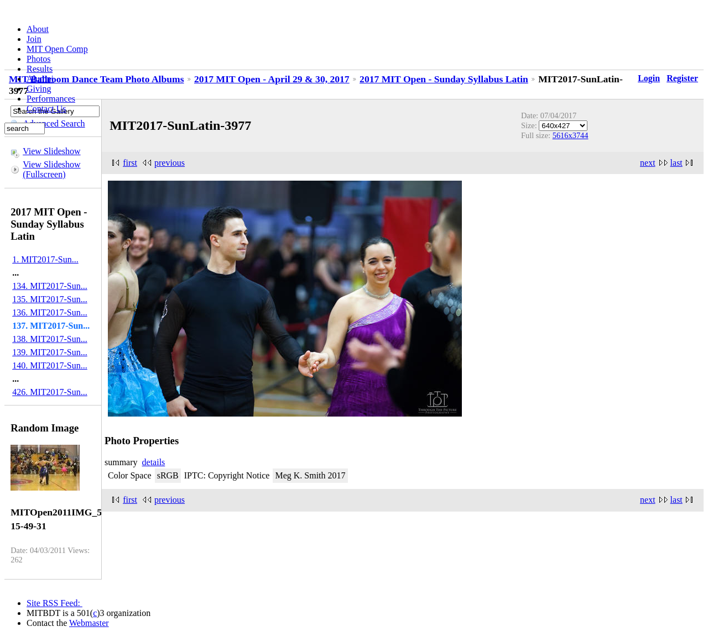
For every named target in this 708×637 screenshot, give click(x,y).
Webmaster (89, 623)
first (130, 162)
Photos (39, 59)
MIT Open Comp (57, 49)
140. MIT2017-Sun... (49, 365)
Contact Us (46, 108)
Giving (39, 88)
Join (34, 39)
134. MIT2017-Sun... (49, 286)
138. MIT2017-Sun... (49, 339)
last (676, 162)
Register (682, 78)
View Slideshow (51, 151)
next (647, 162)
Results (40, 68)
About (38, 29)
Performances (51, 98)
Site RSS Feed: (54, 603)
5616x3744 (571, 135)
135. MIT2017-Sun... (49, 299)
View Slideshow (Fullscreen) (51, 169)
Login (649, 78)
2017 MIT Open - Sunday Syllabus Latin (444, 79)
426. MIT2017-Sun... (49, 392)
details (153, 462)
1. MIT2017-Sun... (45, 259)
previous (169, 162)
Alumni (40, 78)
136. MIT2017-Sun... (49, 312)
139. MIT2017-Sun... (49, 352)
